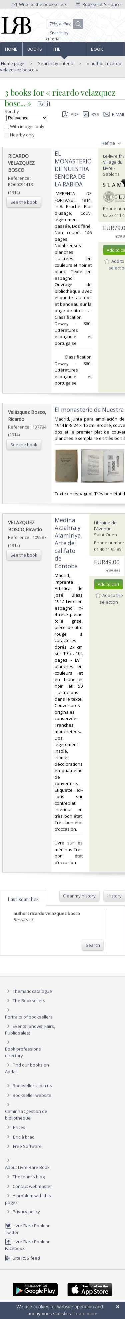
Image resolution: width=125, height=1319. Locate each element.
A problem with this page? (28, 1198)
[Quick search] (65, 24)
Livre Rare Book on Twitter (28, 1228)
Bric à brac (23, 1137)
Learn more (86, 1313)
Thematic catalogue (28, 991)
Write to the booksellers (39, 4)
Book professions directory (105, 51)
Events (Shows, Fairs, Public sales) (30, 1029)
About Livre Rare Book (27, 1167)
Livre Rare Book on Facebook (28, 1244)
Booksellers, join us (28, 1085)
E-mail (114, 114)
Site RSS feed (22, 1258)
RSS (90, 114)
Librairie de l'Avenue (105, 526)
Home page (11, 51)
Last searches (23, 899)
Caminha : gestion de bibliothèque (26, 1114)
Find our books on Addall (27, 1068)
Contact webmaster (28, 1186)
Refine (112, 143)
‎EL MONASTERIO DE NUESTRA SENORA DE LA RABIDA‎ (73, 169)
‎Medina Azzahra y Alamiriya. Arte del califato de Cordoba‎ (68, 543)
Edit (44, 103)
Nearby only (20, 135)
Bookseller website (28, 1095)
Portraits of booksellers (29, 1017)
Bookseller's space (98, 4)
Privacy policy (22, 1211)
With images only (24, 126)
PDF (70, 114)
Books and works (35, 51)
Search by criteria (57, 36)
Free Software (27, 1146)
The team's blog (25, 1176)
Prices (19, 1127)
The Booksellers (67, 51)
